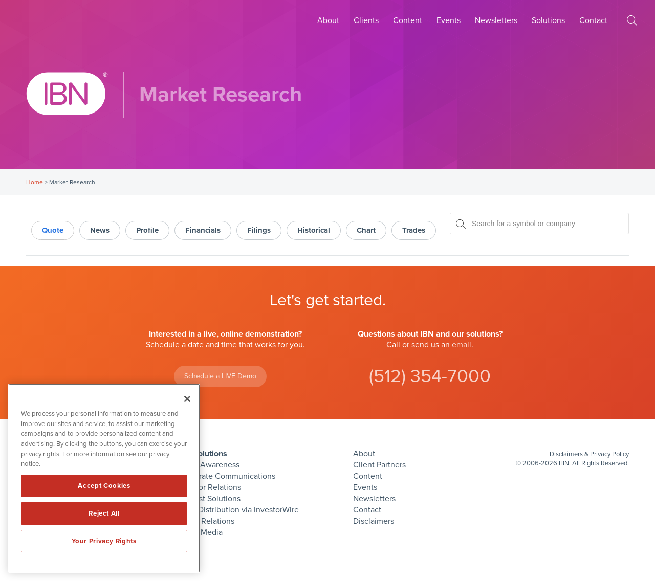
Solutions (548, 20)
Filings (259, 230)
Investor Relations (209, 487)
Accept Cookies (104, 486)
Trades (413, 230)
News (100, 230)
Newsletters (496, 20)
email (461, 345)
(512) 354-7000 (430, 376)
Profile (147, 230)
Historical (313, 230)
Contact (593, 20)
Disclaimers (373, 521)
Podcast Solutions (209, 499)
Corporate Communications (226, 476)
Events (448, 20)
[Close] (187, 399)
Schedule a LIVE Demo (220, 376)
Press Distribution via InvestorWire (238, 510)
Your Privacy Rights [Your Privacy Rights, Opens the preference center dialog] (104, 541)
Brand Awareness (208, 465)
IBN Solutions (202, 454)
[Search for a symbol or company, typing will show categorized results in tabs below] (539, 223)
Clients (366, 20)
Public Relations (205, 521)
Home (34, 182)
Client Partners (379, 465)
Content (407, 20)
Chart (366, 230)
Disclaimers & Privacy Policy (589, 454)
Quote (52, 230)
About (328, 20)
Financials (203, 230)
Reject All (104, 513)
